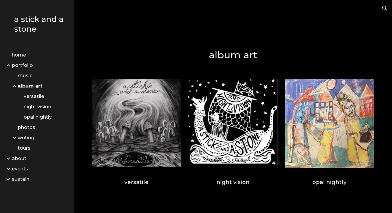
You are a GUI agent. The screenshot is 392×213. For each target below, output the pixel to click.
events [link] (20, 169)
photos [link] (26, 127)
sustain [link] (20, 179)
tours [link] (24, 148)
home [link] (19, 55)
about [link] (19, 158)
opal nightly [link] (38, 117)
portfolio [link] (22, 65)
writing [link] (26, 138)
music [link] (25, 75)
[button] (385, 8)
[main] (233, 55)
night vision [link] (37, 106)
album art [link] (30, 86)
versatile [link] (34, 96)
